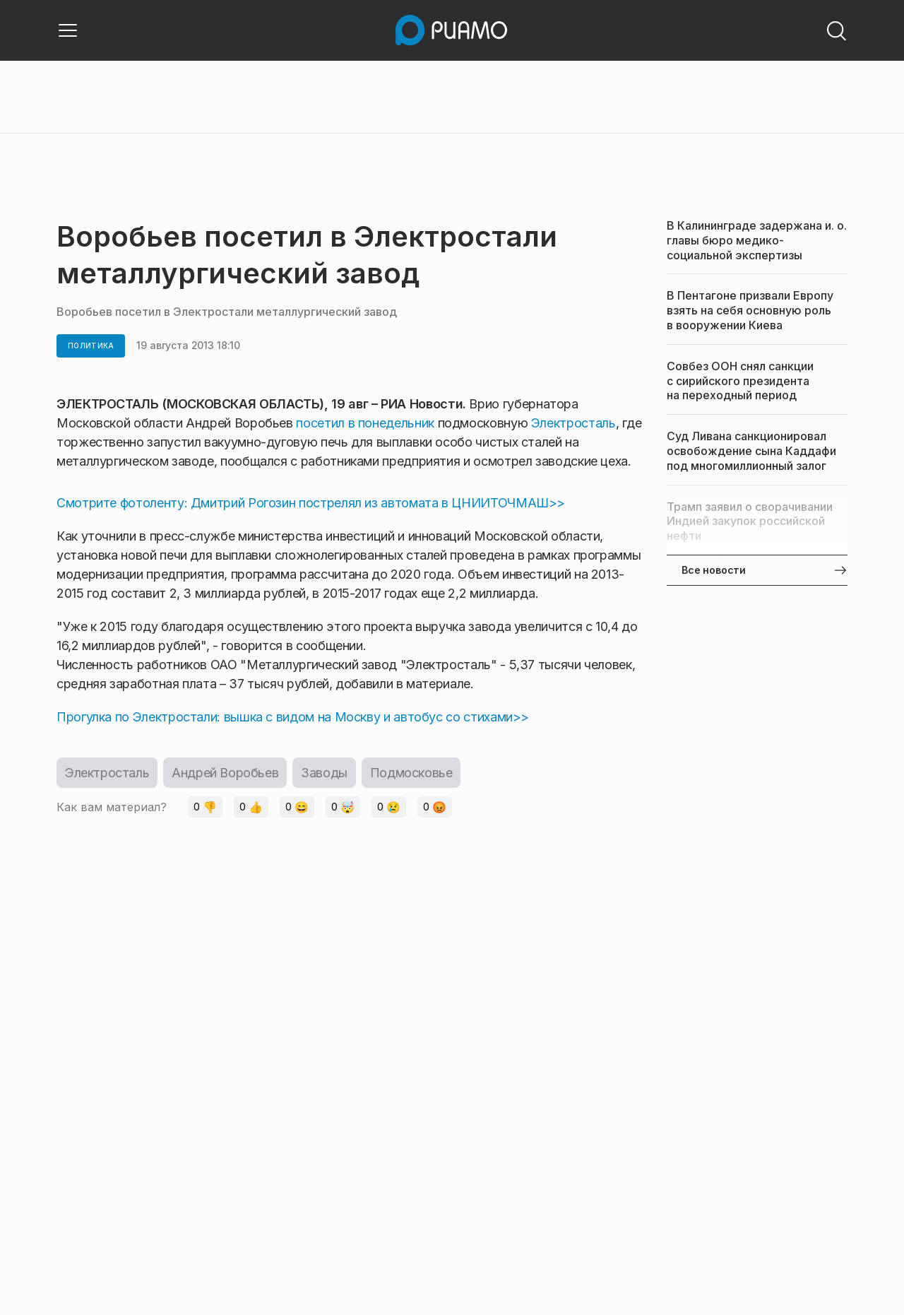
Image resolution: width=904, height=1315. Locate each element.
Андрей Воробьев (225, 772)
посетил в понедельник (366, 422)
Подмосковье (411, 772)
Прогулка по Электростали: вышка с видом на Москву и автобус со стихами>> (292, 716)
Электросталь (573, 422)
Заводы (324, 772)
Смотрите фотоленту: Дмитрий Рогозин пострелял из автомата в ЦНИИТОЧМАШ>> (310, 502)
